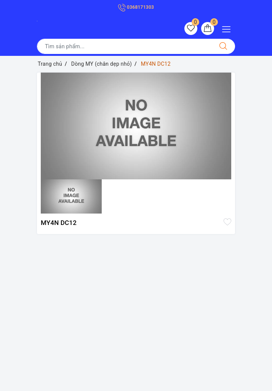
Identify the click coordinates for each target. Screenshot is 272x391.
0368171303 (136, 7)
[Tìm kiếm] (223, 46)
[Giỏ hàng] (207, 28)
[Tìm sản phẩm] (124, 46)
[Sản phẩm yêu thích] (190, 28)
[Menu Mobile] (228, 28)
